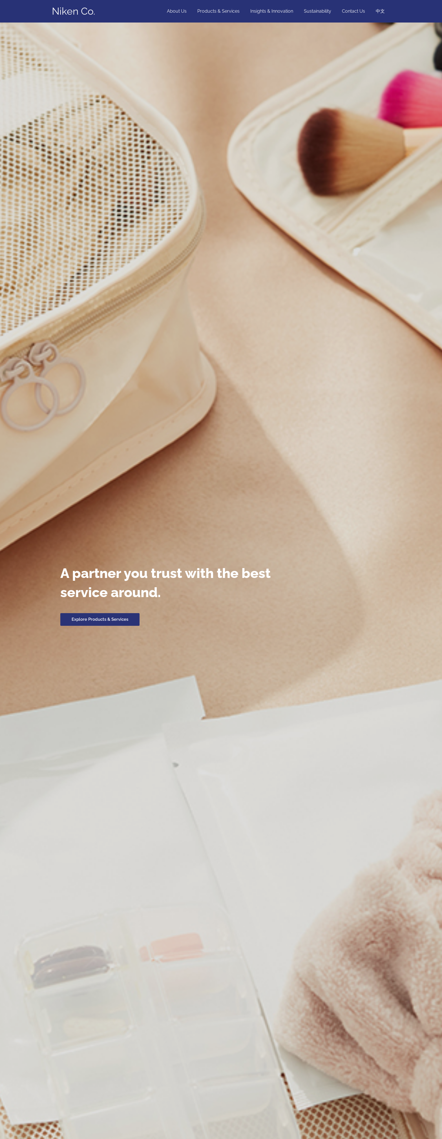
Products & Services (226, 11)
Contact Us (356, 11)
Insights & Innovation (277, 11)
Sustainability (321, 11)
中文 (381, 11)
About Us (186, 11)
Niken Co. (73, 11)
